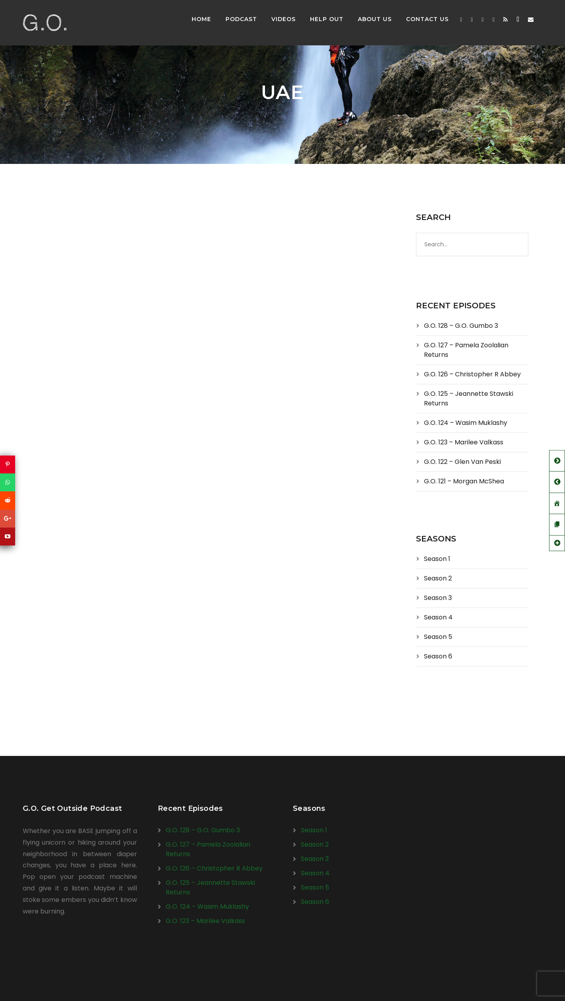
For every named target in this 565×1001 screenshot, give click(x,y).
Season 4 (438, 617)
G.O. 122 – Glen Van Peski (462, 461)
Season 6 (438, 656)
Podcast (241, 19)
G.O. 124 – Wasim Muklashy (465, 422)
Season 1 (437, 558)
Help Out (326, 19)
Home (201, 19)
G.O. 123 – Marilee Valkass (463, 442)
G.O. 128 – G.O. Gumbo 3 (461, 325)
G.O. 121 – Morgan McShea (464, 481)
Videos (283, 19)
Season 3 (438, 597)
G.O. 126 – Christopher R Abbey (472, 374)
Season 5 (438, 636)
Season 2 (438, 578)
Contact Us (427, 19)
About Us (375, 19)
